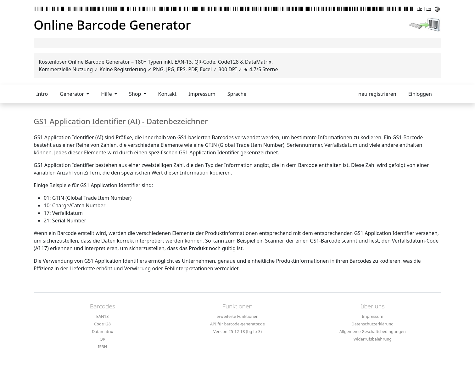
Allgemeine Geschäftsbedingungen (372, 331)
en (429, 8)
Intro (42, 93)
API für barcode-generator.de (237, 324)
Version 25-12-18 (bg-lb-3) (237, 331)
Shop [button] (135, 93)
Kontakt (167, 93)
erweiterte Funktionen (237, 316)
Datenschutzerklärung (372, 324)
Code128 (102, 324)
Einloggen (420, 93)
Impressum (201, 93)
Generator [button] (72, 93)
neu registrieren (377, 93)
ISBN (102, 346)
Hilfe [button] (107, 93)
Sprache (236, 93)
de (419, 8)
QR (102, 339)
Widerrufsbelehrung (372, 339)
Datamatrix (102, 331)
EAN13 (102, 316)
